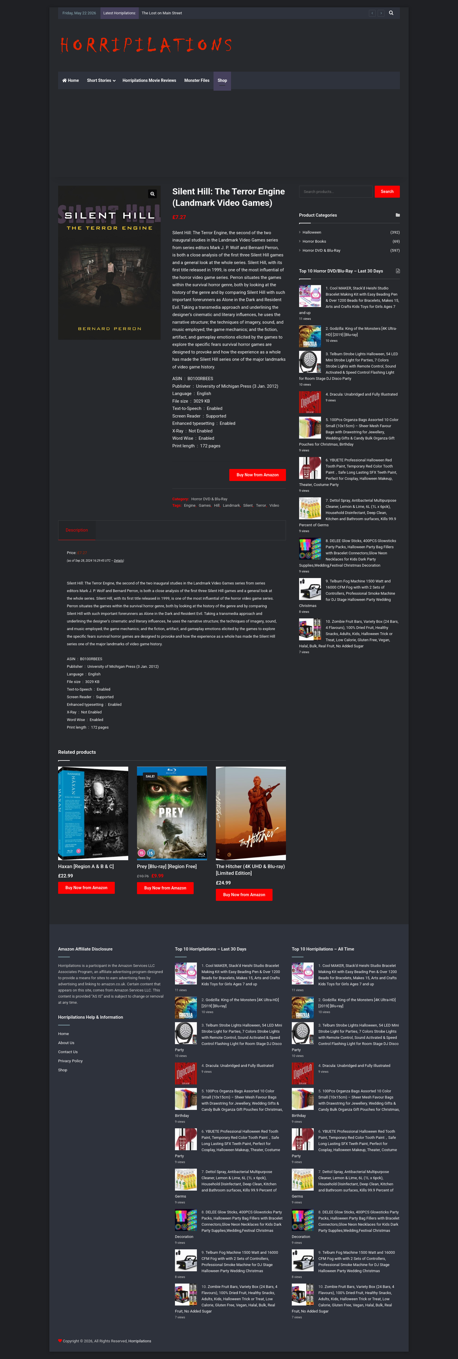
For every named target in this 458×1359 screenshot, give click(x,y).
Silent (248, 505)
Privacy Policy (70, 1060)
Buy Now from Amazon (258, 474)
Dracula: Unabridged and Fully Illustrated (364, 394)
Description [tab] (77, 530)
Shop (222, 80)
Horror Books (314, 241)
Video (274, 505)
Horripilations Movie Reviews (149, 80)
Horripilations (140, 1341)
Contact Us (68, 1051)
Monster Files (196, 80)
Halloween (312, 232)
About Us (66, 1042)
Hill (217, 505)
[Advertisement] (229, 133)
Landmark (231, 505)
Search (387, 191)
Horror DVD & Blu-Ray (209, 499)
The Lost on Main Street (162, 13)
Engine (189, 505)
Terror (261, 505)
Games (205, 505)
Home (70, 80)
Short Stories (99, 80)
